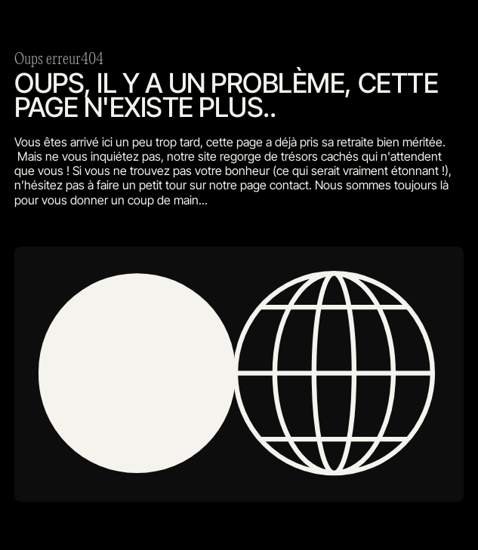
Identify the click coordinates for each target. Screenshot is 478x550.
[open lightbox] (239, 374)
